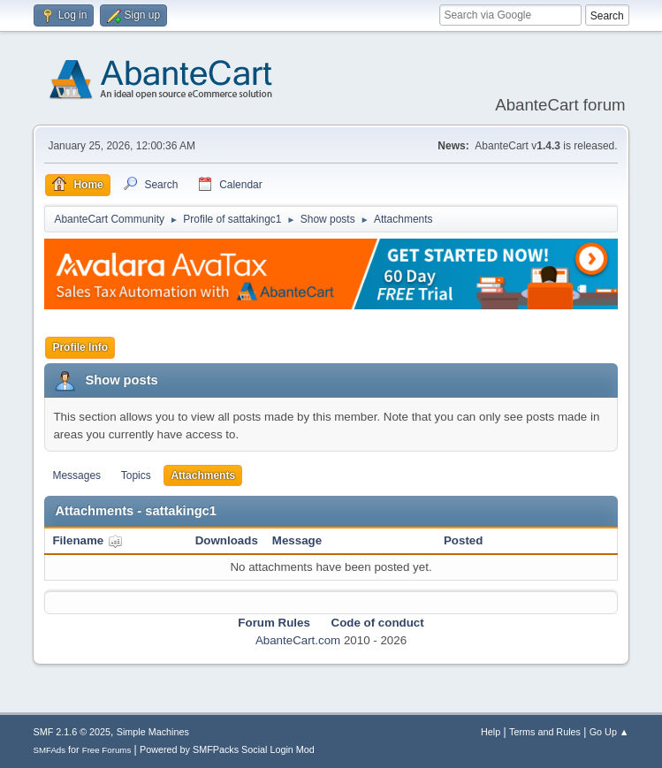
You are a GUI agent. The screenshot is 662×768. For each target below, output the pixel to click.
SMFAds (49, 750)
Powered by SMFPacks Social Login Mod (227, 749)
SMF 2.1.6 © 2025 (71, 731)
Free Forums (107, 750)
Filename (87, 540)
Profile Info (80, 347)
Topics (136, 475)
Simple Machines (153, 731)
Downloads (226, 540)
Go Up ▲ (609, 731)
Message (297, 540)
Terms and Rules (545, 731)
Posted (463, 540)
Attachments (203, 475)
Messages (76, 475)
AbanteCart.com (297, 640)
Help (490, 731)
